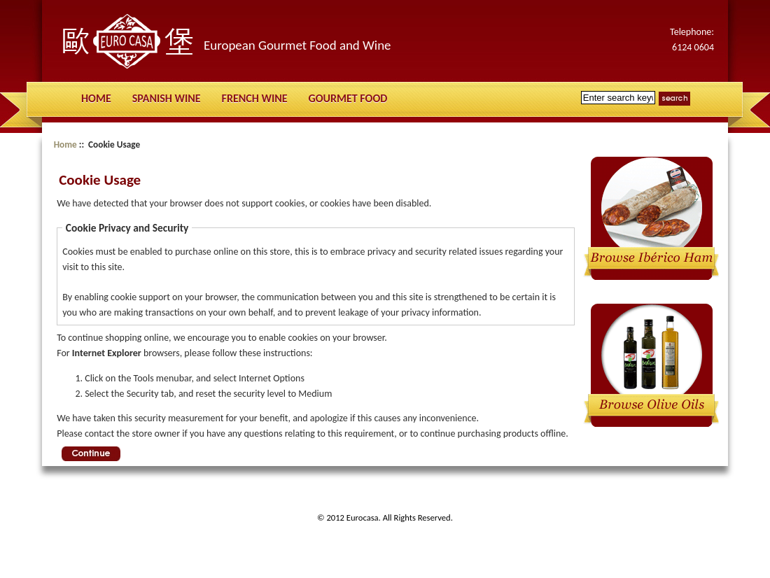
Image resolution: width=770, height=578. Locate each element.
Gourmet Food (348, 98)
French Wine (255, 98)
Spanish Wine (166, 98)
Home (96, 98)
